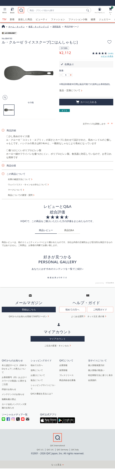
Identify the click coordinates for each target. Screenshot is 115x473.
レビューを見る (107, 56)
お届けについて (38, 452)
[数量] (65, 75)
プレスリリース (66, 452)
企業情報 (63, 442)
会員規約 (92, 457)
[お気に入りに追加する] (109, 42)
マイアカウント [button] (57, 416)
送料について (37, 447)
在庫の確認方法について (19, 257)
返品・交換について (69, 90)
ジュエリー (105, 19)
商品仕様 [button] (11, 243)
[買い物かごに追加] (86, 102)
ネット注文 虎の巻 (95, 394)
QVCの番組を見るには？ (42, 471)
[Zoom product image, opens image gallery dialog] (4, 97)
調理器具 (57, 26)
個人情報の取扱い (96, 447)
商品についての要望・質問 (20, 272)
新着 (12, 19)
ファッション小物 (77, 19)
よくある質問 (77, 394)
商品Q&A (69, 308)
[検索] (88, 10)
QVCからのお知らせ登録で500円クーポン (28, 394)
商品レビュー (46, 308)
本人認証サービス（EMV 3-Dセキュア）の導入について (14, 446)
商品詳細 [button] (11, 208)
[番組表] (12, 11)
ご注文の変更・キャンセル (56, 423)
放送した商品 (25, 19)
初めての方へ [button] (72, 387)
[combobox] (56, 10)
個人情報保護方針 (96, 442)
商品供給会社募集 (67, 457)
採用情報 (63, 447)
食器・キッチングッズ (38, 26)
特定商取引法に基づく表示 (100, 452)
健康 (93, 19)
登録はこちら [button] (29, 387)
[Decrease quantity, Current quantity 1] (61, 75)
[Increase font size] (108, 201)
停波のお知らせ (9, 466)
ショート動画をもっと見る (57, 187)
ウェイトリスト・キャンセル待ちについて (27, 262)
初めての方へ (37, 442)
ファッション (58, 19)
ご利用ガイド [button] (100, 387)
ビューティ (41, 19)
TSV (4, 19)
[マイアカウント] (100, 11)
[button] (4, 11)
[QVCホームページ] (3, 27)
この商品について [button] (16, 251)
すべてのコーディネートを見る (57, 148)
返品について (37, 457)
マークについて (15, 267)
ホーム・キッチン (16, 26)
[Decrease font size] (112, 201)
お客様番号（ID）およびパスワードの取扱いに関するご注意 (14, 458)
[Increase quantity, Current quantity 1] (70, 75)
